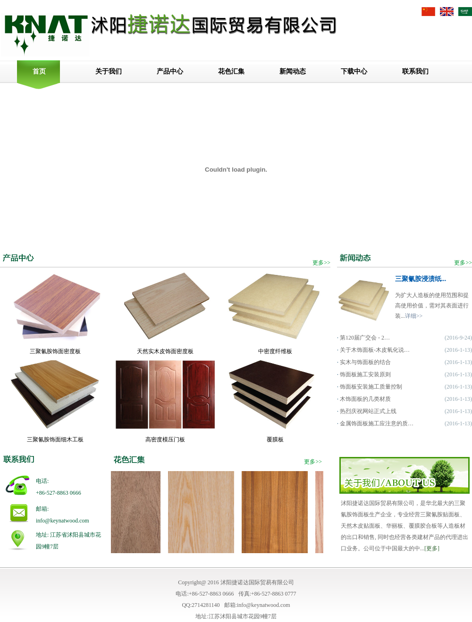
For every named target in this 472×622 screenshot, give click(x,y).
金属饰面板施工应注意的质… (376, 423)
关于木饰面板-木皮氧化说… (375, 350)
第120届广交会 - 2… (365, 337)
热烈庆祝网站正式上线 (368, 411)
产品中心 (170, 71)
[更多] (431, 548)
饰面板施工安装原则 (365, 374)
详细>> (414, 316)
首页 (39, 71)
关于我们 (108, 71)
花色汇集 (231, 71)
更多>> (321, 262)
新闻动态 (292, 71)
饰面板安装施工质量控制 (371, 386)
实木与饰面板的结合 (365, 362)
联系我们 (415, 71)
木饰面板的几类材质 (365, 399)
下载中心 (354, 71)
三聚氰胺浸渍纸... (421, 278)
